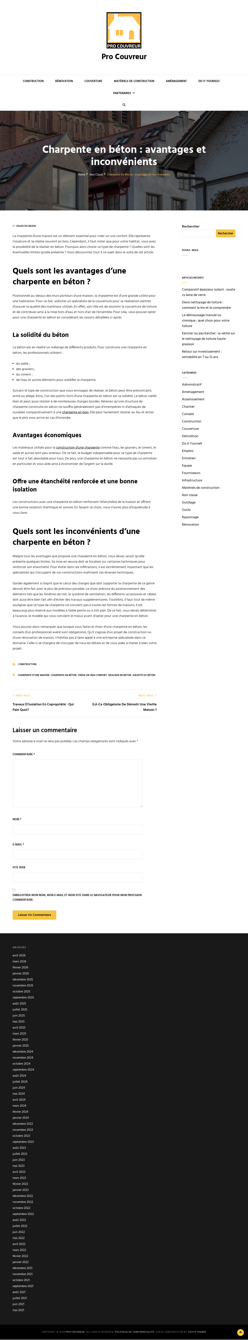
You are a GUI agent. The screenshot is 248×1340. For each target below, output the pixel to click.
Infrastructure (192, 480)
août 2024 (19, 1076)
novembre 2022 (23, 1203)
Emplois (187, 451)
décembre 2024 (23, 1052)
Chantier (188, 407)
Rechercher (191, 226)
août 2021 (19, 1293)
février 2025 (20, 1040)
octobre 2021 (21, 1281)
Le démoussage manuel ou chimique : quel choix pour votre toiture (205, 320)
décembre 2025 (23, 980)
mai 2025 (19, 1022)
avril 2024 (19, 1100)
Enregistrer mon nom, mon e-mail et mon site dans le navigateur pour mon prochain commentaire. (77, 897)
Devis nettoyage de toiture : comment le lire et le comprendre (206, 305)
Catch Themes (197, 1332)
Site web (19, 867)
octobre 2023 (21, 1136)
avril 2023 (19, 1172)
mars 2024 (19, 1106)
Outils (186, 510)
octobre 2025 (21, 992)
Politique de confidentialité (134, 1332)
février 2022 (20, 1257)
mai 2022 (19, 1239)
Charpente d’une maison (33, 675)
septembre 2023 (23, 1142)
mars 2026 (19, 962)
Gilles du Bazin (26, 226)
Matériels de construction (134, 81)
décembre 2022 (23, 1197)
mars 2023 (19, 1179)
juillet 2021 (20, 1299)
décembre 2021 (22, 1269)
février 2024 (20, 1112)
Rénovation (64, 81)
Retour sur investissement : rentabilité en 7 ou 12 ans (202, 354)
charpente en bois (75, 412)
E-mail (18, 844)
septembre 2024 (23, 1070)
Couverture (93, 81)
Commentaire (24, 754)
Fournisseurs (191, 473)
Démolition (190, 436)
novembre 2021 (23, 1275)
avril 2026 (19, 956)
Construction (33, 81)
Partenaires (122, 93)
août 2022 (19, 1221)
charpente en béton (64, 675)
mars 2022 (19, 1251)
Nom (17, 819)
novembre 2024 (23, 1058)
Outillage (188, 502)
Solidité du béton (144, 675)
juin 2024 (19, 1088)
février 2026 (20, 968)
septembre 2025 (23, 998)
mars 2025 (19, 1034)
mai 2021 (18, 1311)
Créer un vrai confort (92, 675)
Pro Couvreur (124, 57)
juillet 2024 (20, 1082)
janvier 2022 (21, 1263)
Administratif (192, 385)
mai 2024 (19, 1094)
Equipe (187, 466)
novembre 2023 (23, 1130)
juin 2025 (19, 1016)
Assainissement (193, 399)
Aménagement (176, 81)
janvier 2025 (21, 1046)
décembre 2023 (23, 1124)
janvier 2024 (21, 1118)
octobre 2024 (21, 1064)
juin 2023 (19, 1160)
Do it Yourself (209, 81)
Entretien (189, 458)
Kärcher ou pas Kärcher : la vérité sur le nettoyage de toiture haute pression (208, 339)
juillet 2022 (20, 1227)
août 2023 (19, 1148)
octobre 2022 (21, 1209)
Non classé (96, 175)
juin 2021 (18, 1305)
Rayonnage (190, 517)
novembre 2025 (23, 986)
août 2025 (19, 1004)
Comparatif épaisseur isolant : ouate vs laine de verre (208, 292)
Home (81, 175)
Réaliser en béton (119, 675)
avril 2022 (19, 1245)
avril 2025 (19, 1028)
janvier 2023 (20, 1191)
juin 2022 (19, 1233)
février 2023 (20, 1185)
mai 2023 (18, 1166)
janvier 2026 (21, 974)
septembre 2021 (23, 1287)
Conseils (188, 414)
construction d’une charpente (78, 448)
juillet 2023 (20, 1154)
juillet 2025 (20, 1010)
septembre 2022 (23, 1215)
